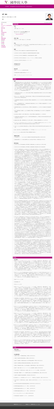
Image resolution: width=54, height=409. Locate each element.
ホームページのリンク (19, 34)
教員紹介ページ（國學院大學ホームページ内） (33, 404)
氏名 (15, 26)
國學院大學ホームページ (17, 404)
